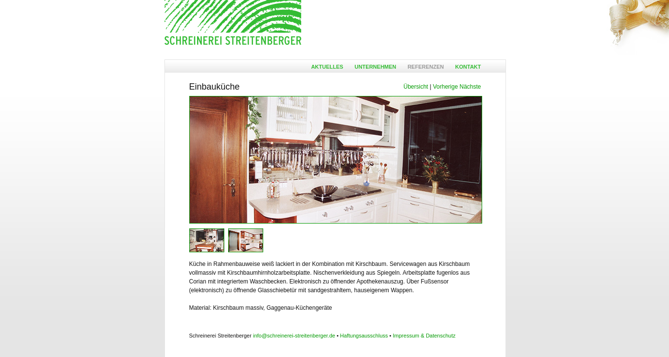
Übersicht (415, 86)
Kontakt (468, 67)
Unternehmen (376, 67)
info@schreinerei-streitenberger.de (294, 335)
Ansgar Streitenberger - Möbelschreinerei (232, 23)
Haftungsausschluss (364, 335)
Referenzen (426, 67)
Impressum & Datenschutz (424, 335)
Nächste (470, 86)
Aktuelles (327, 67)
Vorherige (445, 86)
